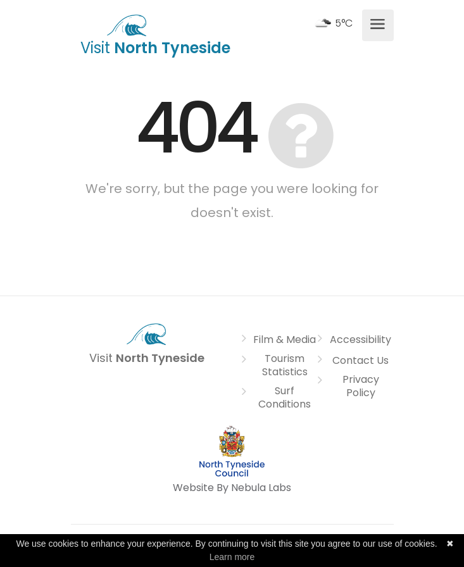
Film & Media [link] (284, 340)
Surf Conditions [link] (284, 397)
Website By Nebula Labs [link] (232, 487)
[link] (126, 23)
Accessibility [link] (360, 340)
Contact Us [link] (360, 361)
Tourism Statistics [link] (285, 365)
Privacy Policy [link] (360, 386)
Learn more (232, 557)
